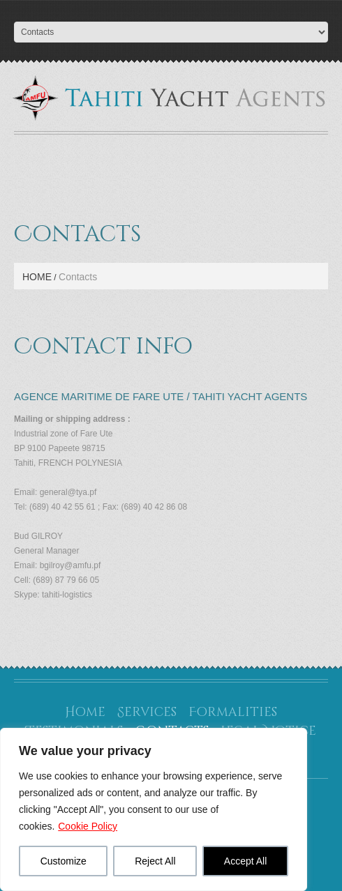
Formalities (232, 712)
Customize (63, 861)
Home (37, 276)
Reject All (155, 861)
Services (147, 712)
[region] (153, 809)
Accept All (245, 861)
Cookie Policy (87, 826)
